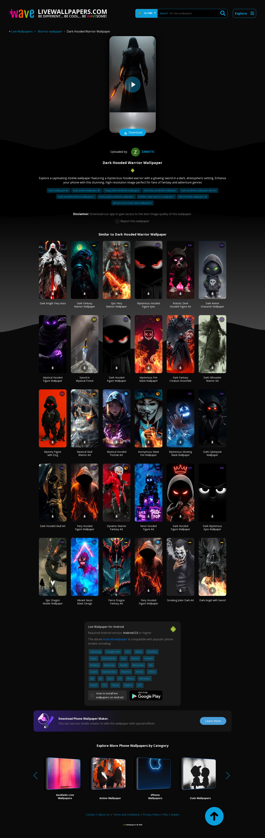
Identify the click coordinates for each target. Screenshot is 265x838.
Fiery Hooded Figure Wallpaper (84, 527)
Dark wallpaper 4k (59, 190)
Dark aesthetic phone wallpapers (76, 196)
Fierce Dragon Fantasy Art (116, 602)
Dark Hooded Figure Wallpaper (116, 379)
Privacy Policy (151, 814)
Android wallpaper (115, 639)
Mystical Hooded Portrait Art (116, 453)
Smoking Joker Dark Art (180, 600)
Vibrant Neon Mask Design (84, 602)
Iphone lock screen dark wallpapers (132, 203)
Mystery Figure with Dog (52, 453)
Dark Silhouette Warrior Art (212, 379)
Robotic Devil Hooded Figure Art (180, 305)
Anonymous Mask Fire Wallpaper (148, 453)
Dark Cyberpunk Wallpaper (212, 453)
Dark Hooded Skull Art (52, 526)
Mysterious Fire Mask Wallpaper (148, 379)
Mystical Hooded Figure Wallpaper (52, 379)
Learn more (213, 721)
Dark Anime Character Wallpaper (212, 305)
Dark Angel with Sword (212, 600)
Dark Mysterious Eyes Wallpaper (212, 527)
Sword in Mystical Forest (85, 379)
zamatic (142, 152)
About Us (104, 814)
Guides (175, 814)
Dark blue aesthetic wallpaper (160, 190)
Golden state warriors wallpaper (156, 196)
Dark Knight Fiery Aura (53, 303)
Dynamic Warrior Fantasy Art (116, 527)
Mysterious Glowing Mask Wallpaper (180, 453)
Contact (90, 814)
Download (132, 132)
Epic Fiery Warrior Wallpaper (116, 305)
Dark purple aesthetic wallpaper (116, 196)
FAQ (165, 814)
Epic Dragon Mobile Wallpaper (53, 602)
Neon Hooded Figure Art (148, 527)
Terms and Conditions (126, 814)
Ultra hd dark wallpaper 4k (192, 196)
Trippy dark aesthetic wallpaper (122, 190)
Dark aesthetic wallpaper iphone (198, 190)
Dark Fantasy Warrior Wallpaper (84, 305)
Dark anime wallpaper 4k (86, 190)
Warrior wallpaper (50, 31)
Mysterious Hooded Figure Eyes (148, 305)
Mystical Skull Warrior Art (84, 453)
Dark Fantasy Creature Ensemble (180, 379)
